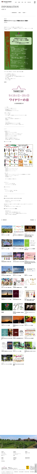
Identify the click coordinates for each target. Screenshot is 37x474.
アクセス (26, 453)
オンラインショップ (27, 458)
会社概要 (14, 459)
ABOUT (16, 2)
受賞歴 (14, 455)
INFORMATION (14, 12)
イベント (2, 459)
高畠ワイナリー (6, 2)
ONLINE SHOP (29, 2)
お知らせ (2, 458)
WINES (22, 2)
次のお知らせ (32, 219)
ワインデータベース (15, 454)
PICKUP (24, 12)
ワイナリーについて (3, 453)
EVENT (20, 12)
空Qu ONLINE (3, 461)
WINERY (19, 2)
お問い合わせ (14, 458)
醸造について (2, 455)
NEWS (25, 2)
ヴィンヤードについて (4, 454)
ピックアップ (2, 460)
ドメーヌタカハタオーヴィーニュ (17, 453)
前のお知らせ (5, 219)
